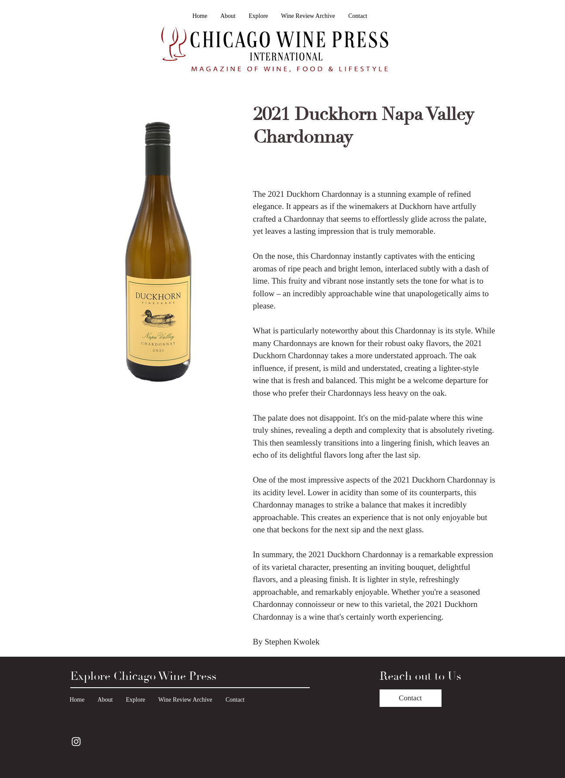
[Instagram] (76, 741)
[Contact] (411, 698)
